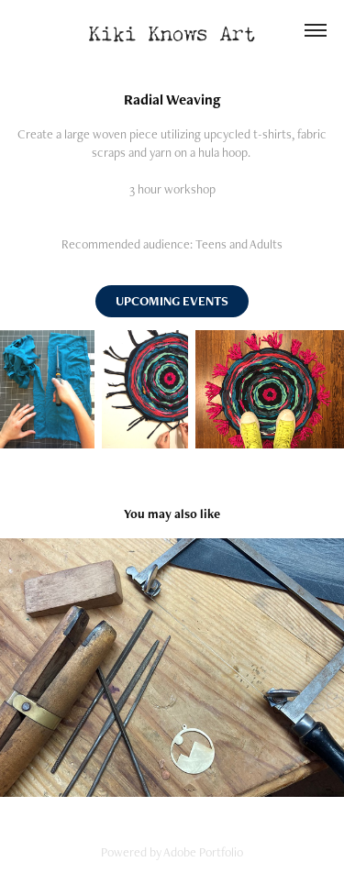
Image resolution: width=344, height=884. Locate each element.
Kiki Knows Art (172, 30)
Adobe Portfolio (203, 852)
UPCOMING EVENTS (172, 301)
